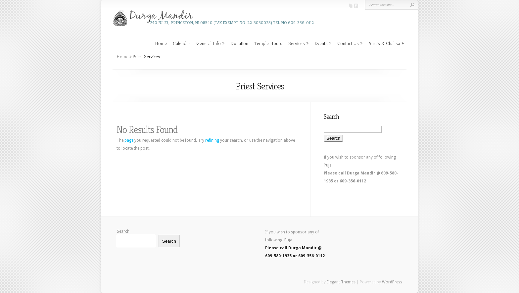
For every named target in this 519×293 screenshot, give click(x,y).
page (128, 140)
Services (296, 43)
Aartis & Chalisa (384, 43)
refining (212, 140)
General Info (208, 43)
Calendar (181, 43)
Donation (239, 43)
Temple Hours (268, 43)
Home (161, 43)
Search (123, 231)
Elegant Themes (341, 282)
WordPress (392, 282)
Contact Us (348, 43)
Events (321, 43)
